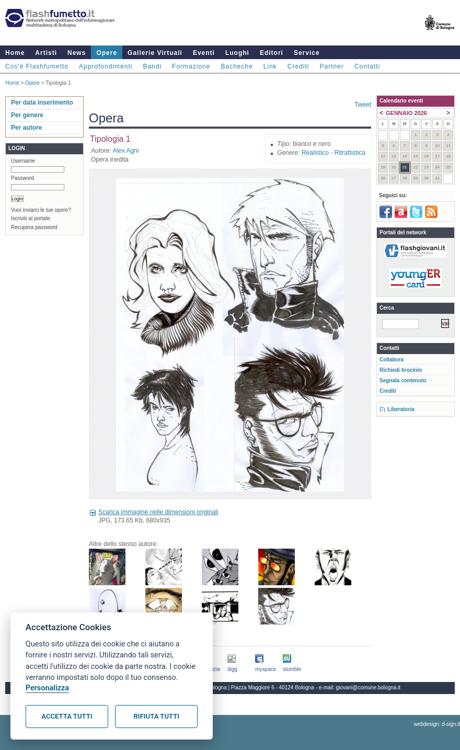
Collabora (392, 359)
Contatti (367, 66)
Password (22, 178)
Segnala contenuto (403, 380)
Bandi (152, 66)
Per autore (26, 127)
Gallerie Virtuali (155, 52)
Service (307, 52)
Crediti (298, 66)
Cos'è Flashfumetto (36, 66)
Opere (106, 52)
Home (15, 52)
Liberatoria (401, 409)
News (76, 52)
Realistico (315, 152)
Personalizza (47, 688)
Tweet (362, 104)
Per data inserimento (42, 102)
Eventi (204, 52)
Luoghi (237, 52)
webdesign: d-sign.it (437, 724)
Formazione (191, 66)
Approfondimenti (105, 66)
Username (23, 161)
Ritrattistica (350, 152)
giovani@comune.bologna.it (368, 687)
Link (270, 66)
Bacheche (236, 66)
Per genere (27, 115)
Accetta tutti (66, 716)
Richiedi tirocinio (401, 370)
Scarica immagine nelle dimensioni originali (158, 512)
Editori (271, 52)
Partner (332, 66)
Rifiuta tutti (156, 716)
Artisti (46, 52)
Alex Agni (125, 150)
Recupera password (34, 227)
